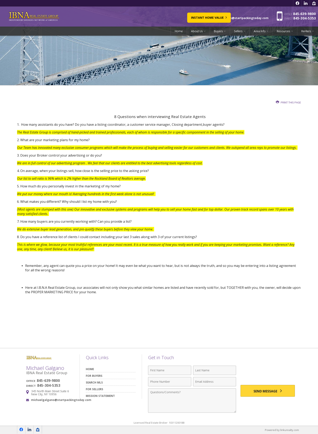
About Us (197, 31)
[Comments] (192, 400)
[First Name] (169, 370)
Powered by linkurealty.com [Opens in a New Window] (282, 430)
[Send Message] (268, 391)
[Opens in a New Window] (297, 3)
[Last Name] (214, 370)
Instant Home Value (184, 16)
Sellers (238, 31)
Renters (306, 31)
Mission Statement (100, 396)
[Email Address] (214, 381)
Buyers (218, 31)
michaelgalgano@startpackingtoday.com (61, 400)
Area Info (260, 31)
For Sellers (94, 389)
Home (179, 31)
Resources (283, 31)
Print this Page (288, 102)
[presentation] (268, 373)
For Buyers (94, 376)
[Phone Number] (169, 381)
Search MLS (94, 382)
